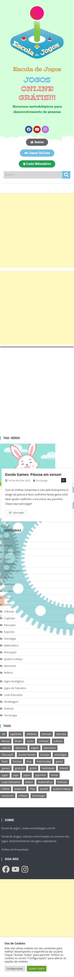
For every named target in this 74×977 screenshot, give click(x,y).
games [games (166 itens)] (6, 768)
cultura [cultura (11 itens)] (58, 741)
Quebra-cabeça (13, 659)
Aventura (9, 584)
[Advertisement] (37, 230)
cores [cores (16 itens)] (30, 741)
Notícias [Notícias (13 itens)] (62, 782)
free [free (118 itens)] (29, 761)
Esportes (9, 632)
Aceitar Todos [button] (36, 968)
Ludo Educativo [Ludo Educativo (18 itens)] (11, 782)
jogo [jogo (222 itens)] (15, 775)
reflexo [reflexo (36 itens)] (23, 795)
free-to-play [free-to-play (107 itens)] (44, 761)
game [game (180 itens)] (59, 761)
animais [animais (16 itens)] (46, 734)
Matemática (11, 645)
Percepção (10, 652)
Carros (8, 598)
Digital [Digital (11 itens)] (35, 748)
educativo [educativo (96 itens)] (49, 748)
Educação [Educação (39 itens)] (7, 754)
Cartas (8, 604)
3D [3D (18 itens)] (3, 734)
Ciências (9, 611)
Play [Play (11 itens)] (32, 789)
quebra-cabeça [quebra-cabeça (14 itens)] (62, 789)
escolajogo (42, 480)
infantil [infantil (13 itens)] (64, 768)
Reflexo (8, 672)
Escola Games (12, 552)
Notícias (9, 708)
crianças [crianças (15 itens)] (43, 741)
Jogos (7, 559)
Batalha (8, 591)
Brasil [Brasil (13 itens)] (18, 741)
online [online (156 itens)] (5, 789)
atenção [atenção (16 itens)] (61, 734)
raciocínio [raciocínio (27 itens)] (7, 795)
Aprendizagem (12, 570)
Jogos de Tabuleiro (15, 688)
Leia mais (16, 512)
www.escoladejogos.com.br (39, 828)
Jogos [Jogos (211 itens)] (27, 775)
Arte (6, 538)
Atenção (9, 577)
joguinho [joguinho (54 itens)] (40, 775)
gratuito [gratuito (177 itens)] (20, 768)
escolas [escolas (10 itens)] (44, 754)
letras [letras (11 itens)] (54, 775)
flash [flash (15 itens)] (5, 761)
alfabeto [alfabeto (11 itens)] (31, 734)
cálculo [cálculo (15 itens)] (6, 748)
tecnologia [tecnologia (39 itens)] (38, 795)
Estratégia (10, 638)
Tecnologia (10, 715)
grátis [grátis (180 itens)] (33, 768)
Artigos (8, 545)
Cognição (9, 618)
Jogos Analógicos (14, 681)
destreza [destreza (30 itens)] (20, 748)
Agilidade (9, 564)
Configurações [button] (15, 968)
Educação (9, 625)
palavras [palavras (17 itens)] (20, 789)
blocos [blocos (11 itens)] (6, 741)
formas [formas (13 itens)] (17, 761)
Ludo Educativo (13, 695)
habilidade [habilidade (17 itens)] (48, 768)
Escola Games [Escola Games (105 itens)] (27, 754)
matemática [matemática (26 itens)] (45, 782)
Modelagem (11, 701)
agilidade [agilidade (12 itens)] (15, 734)
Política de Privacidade (14, 849)
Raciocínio (10, 666)
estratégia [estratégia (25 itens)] (60, 754)
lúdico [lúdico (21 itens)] (29, 782)
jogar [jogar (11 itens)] (5, 775)
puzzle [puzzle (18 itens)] (44, 789)
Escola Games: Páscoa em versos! (33, 474)
